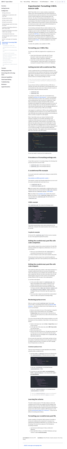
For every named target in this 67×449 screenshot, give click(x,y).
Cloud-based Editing (6, 79)
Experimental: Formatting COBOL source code (9, 43)
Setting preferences (6, 13)
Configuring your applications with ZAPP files (9, 15)
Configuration (5, 10)
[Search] (61, 2)
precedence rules (42, 193)
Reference (4, 84)
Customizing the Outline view (8, 33)
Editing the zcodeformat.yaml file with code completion (9, 55)
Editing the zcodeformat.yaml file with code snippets (9, 58)
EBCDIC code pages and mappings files (9, 40)
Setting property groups (7, 18)
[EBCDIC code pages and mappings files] (32, 445)
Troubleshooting (5, 82)
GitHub (51, 1)
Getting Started (5, 8)
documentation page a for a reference (40, 410)
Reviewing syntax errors (8, 60)
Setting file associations (7, 22)
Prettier (37, 39)
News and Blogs (27, 1)
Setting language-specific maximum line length (9, 36)
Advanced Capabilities (7, 77)
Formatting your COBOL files (9, 45)
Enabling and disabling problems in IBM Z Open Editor (9, 28)
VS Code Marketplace (44, 1)
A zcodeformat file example (8, 53)
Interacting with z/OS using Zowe (8, 73)
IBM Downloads (34, 1)
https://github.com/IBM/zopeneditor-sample (38, 178)
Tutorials (4, 68)
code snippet (50, 191)
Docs (21, 1)
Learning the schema (7, 62)
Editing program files (6, 70)
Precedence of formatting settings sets (10, 51)
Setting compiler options (7, 20)
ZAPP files (36, 33)
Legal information (6, 86)
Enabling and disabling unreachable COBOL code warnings (9, 31)
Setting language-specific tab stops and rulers (9, 24)
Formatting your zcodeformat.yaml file (10, 65)
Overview (4, 6)
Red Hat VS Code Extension (40, 97)
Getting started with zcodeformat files (9, 48)
